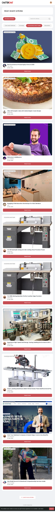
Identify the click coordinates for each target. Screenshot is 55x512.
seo (8, 205)
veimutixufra (10, 436)
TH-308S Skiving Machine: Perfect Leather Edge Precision (24, 296)
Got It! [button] (51, 508)
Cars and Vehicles (10, 25)
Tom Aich (9, 66)
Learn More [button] (40, 508)
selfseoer (9, 251)
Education (47, 25)
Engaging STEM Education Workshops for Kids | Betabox (24, 203)
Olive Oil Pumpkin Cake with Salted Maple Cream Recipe (24, 111)
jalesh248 (9, 112)
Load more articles (28, 497)
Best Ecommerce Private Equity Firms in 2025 (20, 64)
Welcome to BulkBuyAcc (14, 157)
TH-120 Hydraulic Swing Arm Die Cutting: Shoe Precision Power (26, 250)
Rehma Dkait (10, 483)
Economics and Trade (34, 25)
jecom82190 (10, 159)
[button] (51, 2)
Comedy (21, 25)
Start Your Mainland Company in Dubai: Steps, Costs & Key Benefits (27, 435)
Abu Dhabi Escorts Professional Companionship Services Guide (26, 481)
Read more (27, 71)
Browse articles (9, 19)
